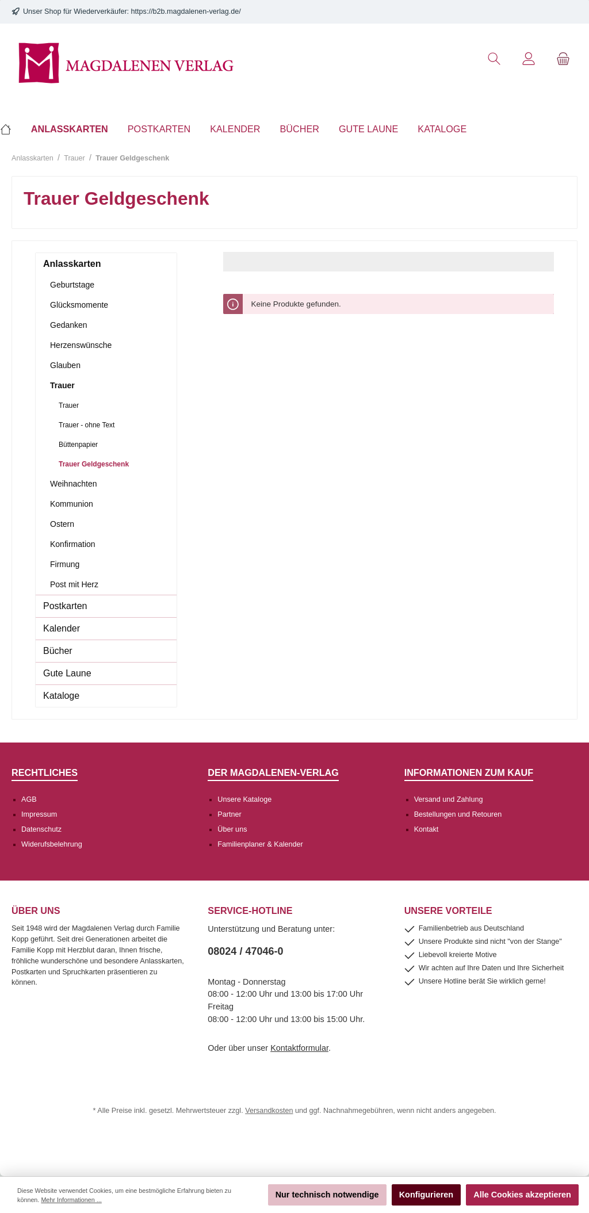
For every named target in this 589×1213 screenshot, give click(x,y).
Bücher (57, 651)
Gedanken (68, 325)
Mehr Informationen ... (71, 1199)
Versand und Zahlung (448, 799)
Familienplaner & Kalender (260, 844)
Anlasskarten (72, 264)
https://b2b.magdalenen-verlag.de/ (186, 11)
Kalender (61, 628)
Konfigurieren (426, 1194)
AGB (29, 799)
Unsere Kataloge (244, 799)
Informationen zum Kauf (469, 772)
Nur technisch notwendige (327, 1194)
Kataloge (61, 696)
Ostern (62, 524)
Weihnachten (73, 483)
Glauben (65, 365)
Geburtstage (72, 284)
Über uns (232, 829)
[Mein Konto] (528, 59)
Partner (229, 814)
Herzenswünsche (81, 345)
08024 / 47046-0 (245, 951)
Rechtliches (45, 772)
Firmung (64, 564)
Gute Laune (67, 673)
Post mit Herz (74, 584)
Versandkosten (269, 1111)
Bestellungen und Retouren (458, 814)
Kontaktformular (299, 1048)
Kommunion (71, 503)
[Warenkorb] (563, 59)
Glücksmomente (79, 304)
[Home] (10, 129)
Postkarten (65, 606)
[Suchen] (494, 59)
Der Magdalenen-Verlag (273, 772)
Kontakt (426, 829)
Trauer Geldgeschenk (94, 464)
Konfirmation (72, 544)
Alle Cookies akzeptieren (522, 1194)
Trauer (62, 385)
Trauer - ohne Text (86, 425)
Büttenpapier (78, 445)
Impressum (39, 814)
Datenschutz (41, 829)
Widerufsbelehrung (51, 844)
